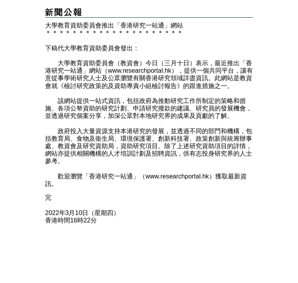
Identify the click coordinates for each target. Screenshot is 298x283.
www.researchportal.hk (139, 70)
